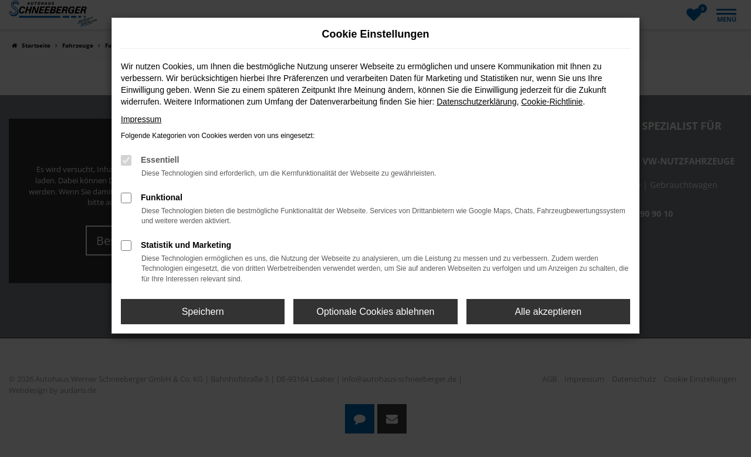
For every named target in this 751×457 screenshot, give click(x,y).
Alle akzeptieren (548, 312)
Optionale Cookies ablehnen (375, 312)
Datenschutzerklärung (476, 101)
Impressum (141, 119)
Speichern (203, 312)
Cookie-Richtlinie (552, 101)
